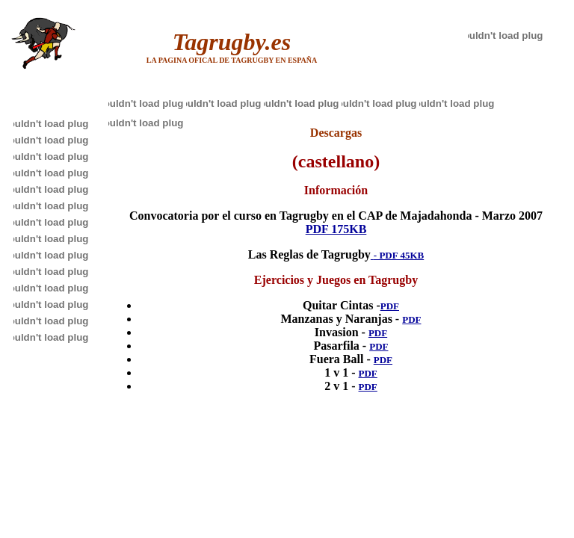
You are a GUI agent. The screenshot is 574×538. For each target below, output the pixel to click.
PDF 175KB (336, 229)
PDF (389, 306)
